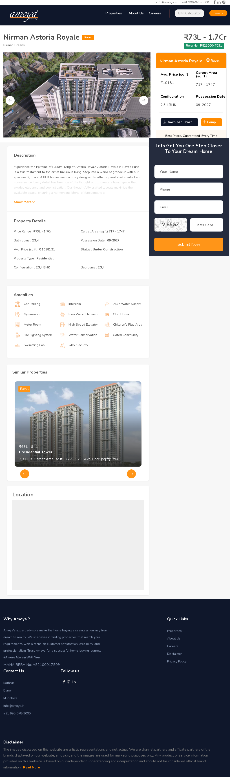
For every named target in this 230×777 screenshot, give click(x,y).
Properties (174, 631)
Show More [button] (24, 220)
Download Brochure (180, 122)
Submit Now (188, 238)
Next (143, 100)
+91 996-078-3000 (195, 2)
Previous (10, 100)
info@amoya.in (166, 2)
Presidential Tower (35, 470)
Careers (172, 646)
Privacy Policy (176, 661)
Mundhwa (10, 698)
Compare (212, 122)
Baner (7, 690)
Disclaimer (174, 654)
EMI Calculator (189, 13)
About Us (136, 13)
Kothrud (9, 683)
